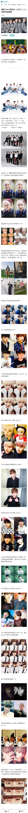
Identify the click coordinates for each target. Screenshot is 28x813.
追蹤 (12, 35)
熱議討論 (19, 4)
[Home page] (4, 2)
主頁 (2, 4)
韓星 (9, 4)
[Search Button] (26, 4)
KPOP (5, 4)
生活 (24, 4)
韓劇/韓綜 (14, 4)
